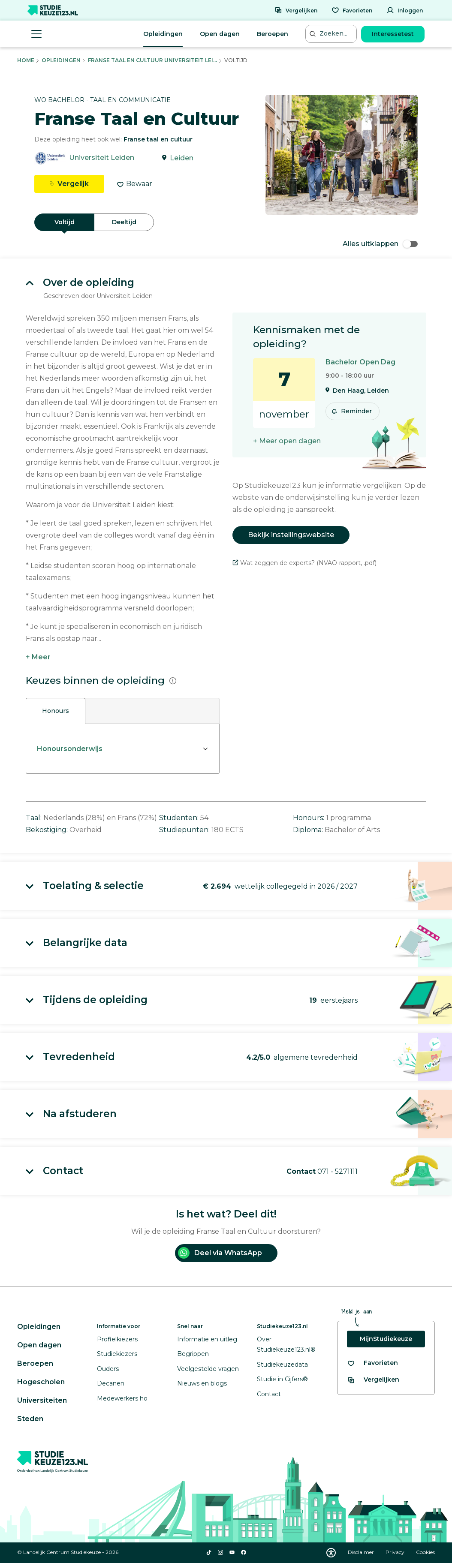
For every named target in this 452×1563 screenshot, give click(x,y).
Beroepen (272, 34)
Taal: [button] (34, 818)
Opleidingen (163, 34)
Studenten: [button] (179, 818)
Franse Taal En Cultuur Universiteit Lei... (152, 60)
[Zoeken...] (331, 33)
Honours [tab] (55, 711)
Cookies (425, 1552)
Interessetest (393, 34)
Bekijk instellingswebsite (291, 535)
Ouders (108, 1369)
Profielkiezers (117, 1339)
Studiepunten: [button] (185, 830)
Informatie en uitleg (207, 1339)
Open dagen (220, 34)
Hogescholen (41, 1382)
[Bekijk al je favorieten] (372, 1363)
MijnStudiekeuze (386, 1339)
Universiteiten (42, 1400)
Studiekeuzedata (282, 1364)
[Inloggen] (405, 10)
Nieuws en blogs (202, 1383)
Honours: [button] (309, 818)
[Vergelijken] (296, 10)
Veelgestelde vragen (208, 1369)
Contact (269, 1394)
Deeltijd (124, 222)
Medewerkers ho (122, 1398)
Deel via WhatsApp (220, 1253)
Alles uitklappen (380, 244)
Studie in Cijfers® (282, 1379)
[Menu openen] (36, 34)
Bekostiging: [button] (47, 830)
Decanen (110, 1383)
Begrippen (193, 1354)
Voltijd (64, 222)
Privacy (396, 1552)
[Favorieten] (352, 10)
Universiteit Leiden (101, 158)
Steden (30, 1419)
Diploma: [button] (309, 830)
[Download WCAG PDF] (331, 1553)
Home (25, 60)
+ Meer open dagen (287, 441)
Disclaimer (361, 1552)
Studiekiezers (117, 1354)
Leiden (181, 158)
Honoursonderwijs (69, 749)
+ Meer (38, 657)
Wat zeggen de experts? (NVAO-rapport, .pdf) (304, 563)
